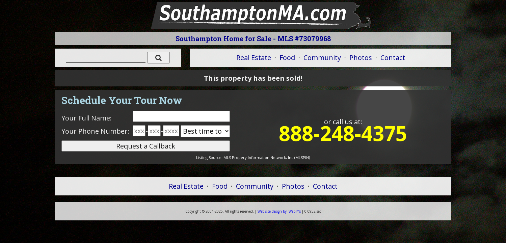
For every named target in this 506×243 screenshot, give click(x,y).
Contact (392, 57)
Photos (360, 57)
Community (322, 57)
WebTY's (279, 211)
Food (287, 57)
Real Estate (253, 57)
